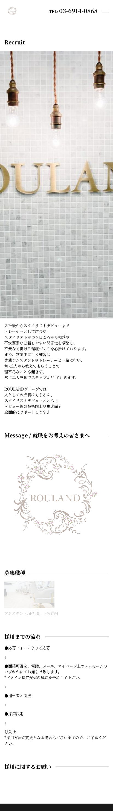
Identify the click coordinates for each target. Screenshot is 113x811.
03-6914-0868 (78, 11)
